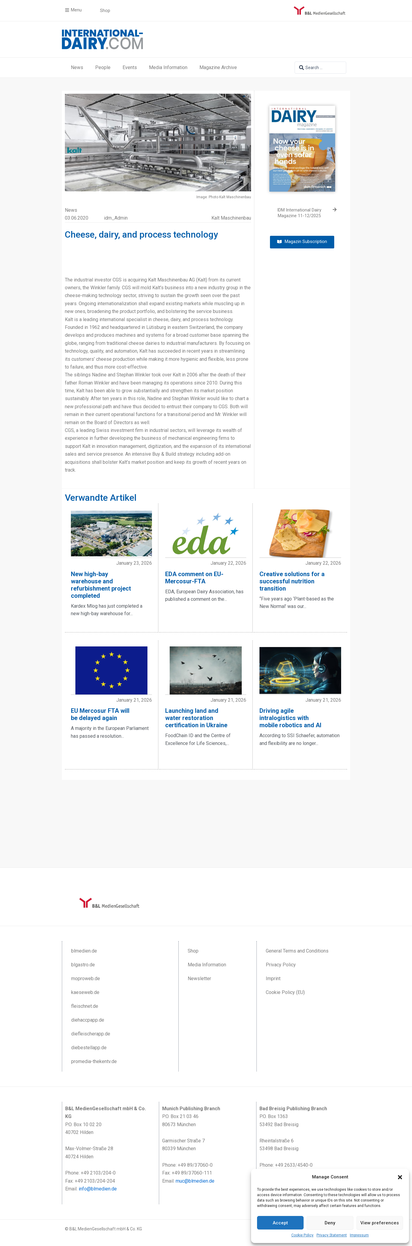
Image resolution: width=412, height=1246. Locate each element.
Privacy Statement (332, 1235)
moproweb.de (85, 978)
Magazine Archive (218, 67)
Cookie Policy (302, 1235)
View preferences (379, 1223)
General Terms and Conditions (297, 951)
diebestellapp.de (89, 1047)
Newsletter (199, 978)
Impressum (359, 1235)
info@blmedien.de (98, 1189)
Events (130, 67)
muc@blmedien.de (195, 1181)
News (77, 67)
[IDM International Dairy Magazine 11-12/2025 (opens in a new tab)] (302, 213)
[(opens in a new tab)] (302, 144)
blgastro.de (83, 965)
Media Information (168, 67)
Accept (280, 1223)
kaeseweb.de (85, 992)
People (103, 67)
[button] (400, 1177)
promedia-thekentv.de (94, 1061)
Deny (330, 1223)
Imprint (273, 978)
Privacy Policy (281, 965)
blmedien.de (84, 951)
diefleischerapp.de (90, 1034)
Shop (193, 951)
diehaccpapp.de (87, 1020)
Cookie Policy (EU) (285, 992)
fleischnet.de (84, 1006)
